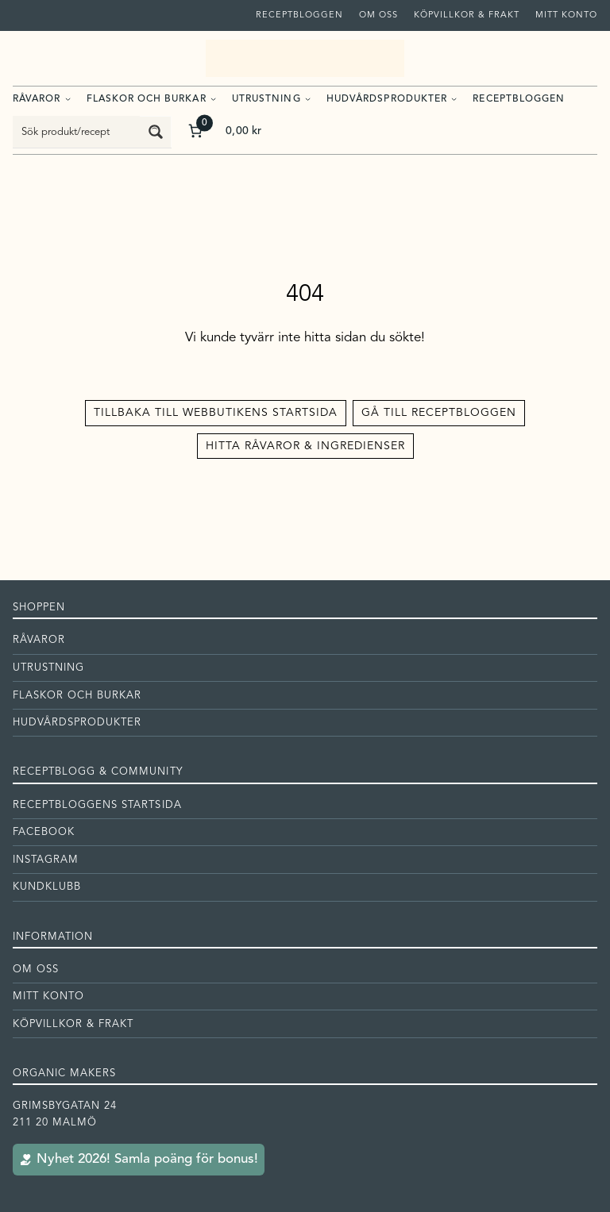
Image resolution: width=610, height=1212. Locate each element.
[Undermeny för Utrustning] (308, 98)
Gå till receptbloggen (438, 412)
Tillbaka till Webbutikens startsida (216, 412)
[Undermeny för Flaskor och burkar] (213, 98)
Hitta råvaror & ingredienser (305, 446)
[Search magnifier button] (156, 132)
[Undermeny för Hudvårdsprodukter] (454, 98)
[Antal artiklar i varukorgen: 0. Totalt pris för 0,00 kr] (223, 131)
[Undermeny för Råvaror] (68, 98)
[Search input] (77, 131)
